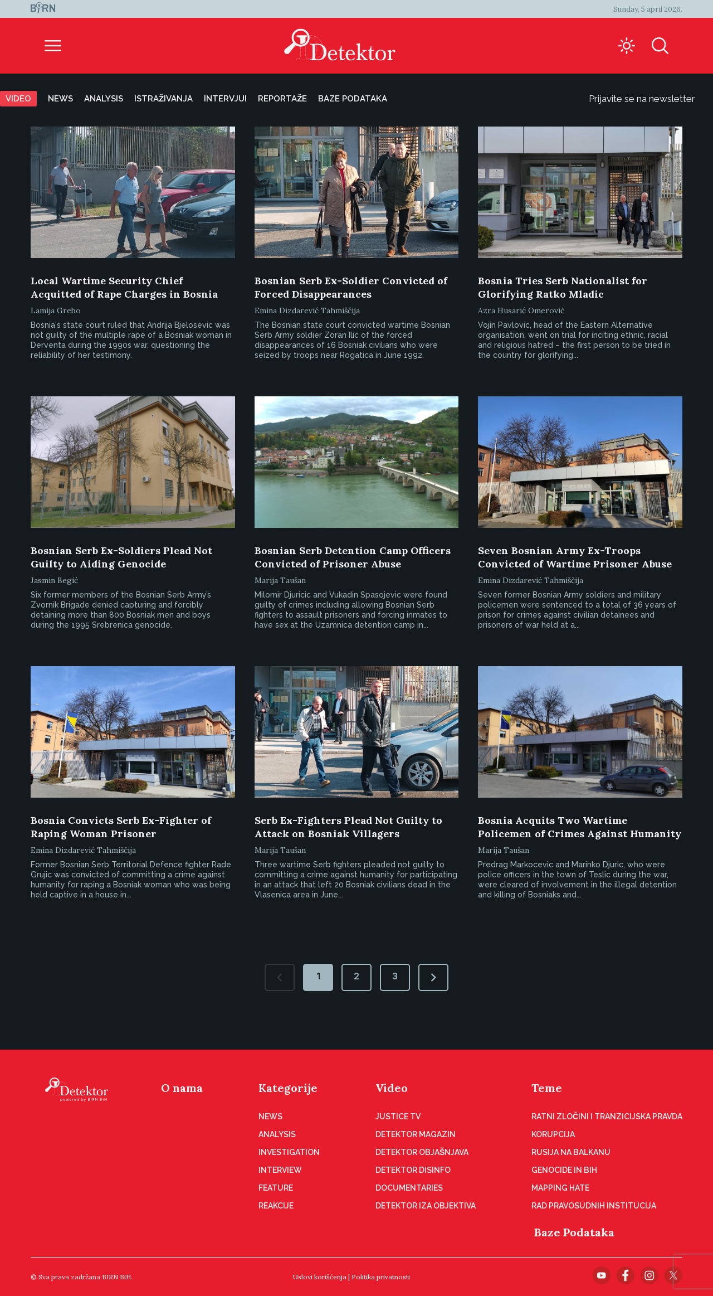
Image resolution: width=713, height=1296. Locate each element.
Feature (275, 1187)
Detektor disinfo (413, 1170)
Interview (280, 1170)
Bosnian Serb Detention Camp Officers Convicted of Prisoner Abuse (353, 557)
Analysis (103, 99)
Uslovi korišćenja (319, 1277)
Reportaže (282, 99)
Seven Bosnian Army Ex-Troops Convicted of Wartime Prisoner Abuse (575, 557)
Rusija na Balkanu (571, 1152)
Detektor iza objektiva (425, 1205)
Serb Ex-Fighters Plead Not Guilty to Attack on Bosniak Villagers (348, 827)
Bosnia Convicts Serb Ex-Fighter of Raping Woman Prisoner (121, 827)
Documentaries (409, 1187)
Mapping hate (560, 1187)
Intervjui (225, 99)
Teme (546, 1088)
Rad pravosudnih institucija (593, 1205)
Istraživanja (163, 99)
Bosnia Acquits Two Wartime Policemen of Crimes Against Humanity (579, 827)
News (60, 99)
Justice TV (398, 1116)
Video (18, 99)
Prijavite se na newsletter (651, 98)
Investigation (289, 1152)
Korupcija (553, 1134)
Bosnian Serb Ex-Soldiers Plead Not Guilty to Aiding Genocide (121, 557)
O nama (182, 1088)
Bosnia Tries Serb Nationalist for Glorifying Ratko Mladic (562, 287)
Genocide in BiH (564, 1170)
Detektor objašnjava (421, 1152)
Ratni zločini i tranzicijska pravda (606, 1116)
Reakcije (276, 1205)
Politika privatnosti (380, 1277)
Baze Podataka (574, 1232)
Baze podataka (352, 99)
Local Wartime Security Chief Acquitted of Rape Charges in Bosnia (124, 287)
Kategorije (288, 1088)
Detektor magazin (415, 1134)
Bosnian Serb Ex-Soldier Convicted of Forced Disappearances (351, 287)
